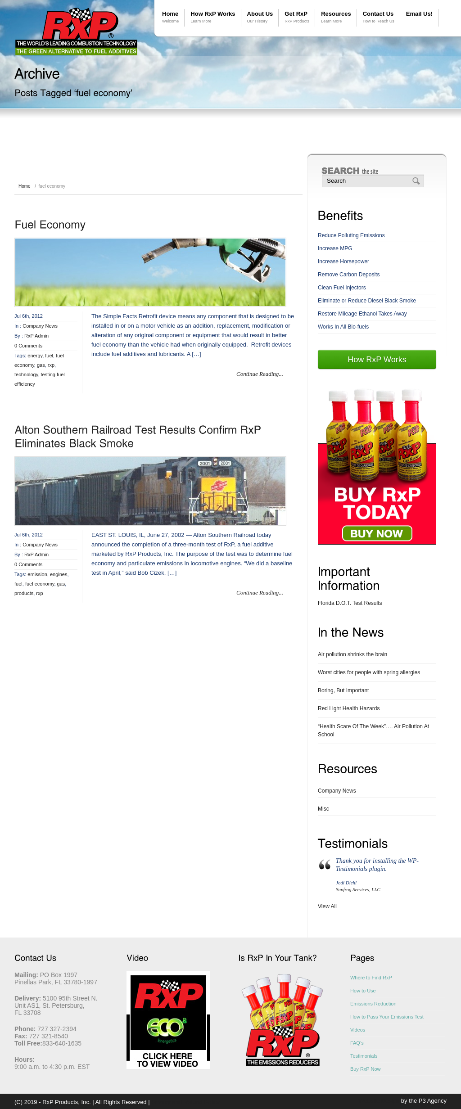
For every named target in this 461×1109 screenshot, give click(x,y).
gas (41, 365)
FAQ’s (357, 1043)
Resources (336, 17)
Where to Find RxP (371, 977)
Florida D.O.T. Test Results (350, 603)
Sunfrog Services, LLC (358, 889)
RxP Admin (36, 335)
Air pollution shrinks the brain (352, 654)
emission (37, 574)
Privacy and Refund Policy (185, 1102)
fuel (49, 355)
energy (34, 355)
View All (327, 906)
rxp (51, 365)
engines (59, 574)
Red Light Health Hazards (349, 708)
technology (26, 374)
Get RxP (297, 17)
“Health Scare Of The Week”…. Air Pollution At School (373, 730)
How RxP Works (212, 17)
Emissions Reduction (373, 1003)
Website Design (378, 1100)
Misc (323, 809)
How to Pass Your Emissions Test (387, 1016)
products (23, 593)
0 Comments (28, 345)
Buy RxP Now (365, 1069)
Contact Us (378, 17)
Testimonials (364, 1056)
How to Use (363, 990)
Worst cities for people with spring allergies (369, 672)
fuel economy (39, 583)
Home (170, 17)
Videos (357, 1029)
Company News (40, 326)
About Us (260, 17)
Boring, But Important (343, 690)
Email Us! (419, 13)
